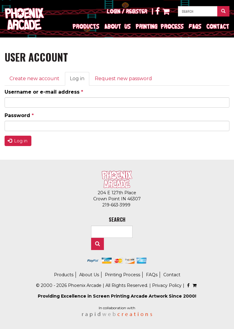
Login (113, 11)
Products (86, 26)
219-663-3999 (117, 205)
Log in (79, 80)
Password (19, 115)
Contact (218, 26)
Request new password (123, 78)
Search (97, 244)
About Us (118, 26)
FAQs (195, 26)
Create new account (34, 78)
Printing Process (160, 26)
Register (136, 11)
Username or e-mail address (44, 92)
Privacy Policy (167, 285)
